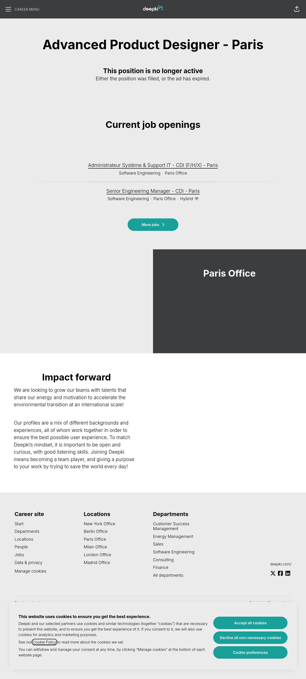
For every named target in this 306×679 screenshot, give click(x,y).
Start (19, 523)
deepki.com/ (280, 564)
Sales (158, 544)
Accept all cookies (250, 623)
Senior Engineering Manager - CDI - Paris (153, 191)
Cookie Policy (44, 642)
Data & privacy (28, 562)
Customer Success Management (171, 526)
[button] (296, 9)
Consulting (163, 559)
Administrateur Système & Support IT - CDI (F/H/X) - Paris (153, 165)
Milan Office (95, 546)
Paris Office (95, 539)
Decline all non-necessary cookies (250, 637)
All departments (168, 575)
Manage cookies (30, 571)
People (21, 546)
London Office (97, 554)
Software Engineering (174, 551)
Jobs (19, 554)
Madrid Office (97, 562)
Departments (27, 531)
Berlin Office (96, 531)
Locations (24, 539)
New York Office (99, 523)
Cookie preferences (250, 652)
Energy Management (173, 536)
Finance (160, 567)
